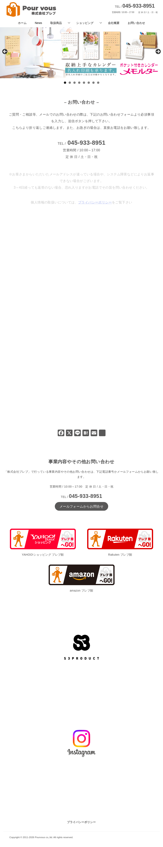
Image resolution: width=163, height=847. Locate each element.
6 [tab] (89, 83)
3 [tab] (74, 83)
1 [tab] (65, 83)
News (38, 23)
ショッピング (85, 23)
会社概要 (114, 23)
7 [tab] (93, 83)
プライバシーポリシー (81, 822)
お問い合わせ (136, 23)
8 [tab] (98, 83)
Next (158, 52)
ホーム (22, 23)
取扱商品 (56, 23)
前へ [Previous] (5, 52)
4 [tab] (79, 83)
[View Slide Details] (81, 52)
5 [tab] (84, 83)
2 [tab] (70, 83)
